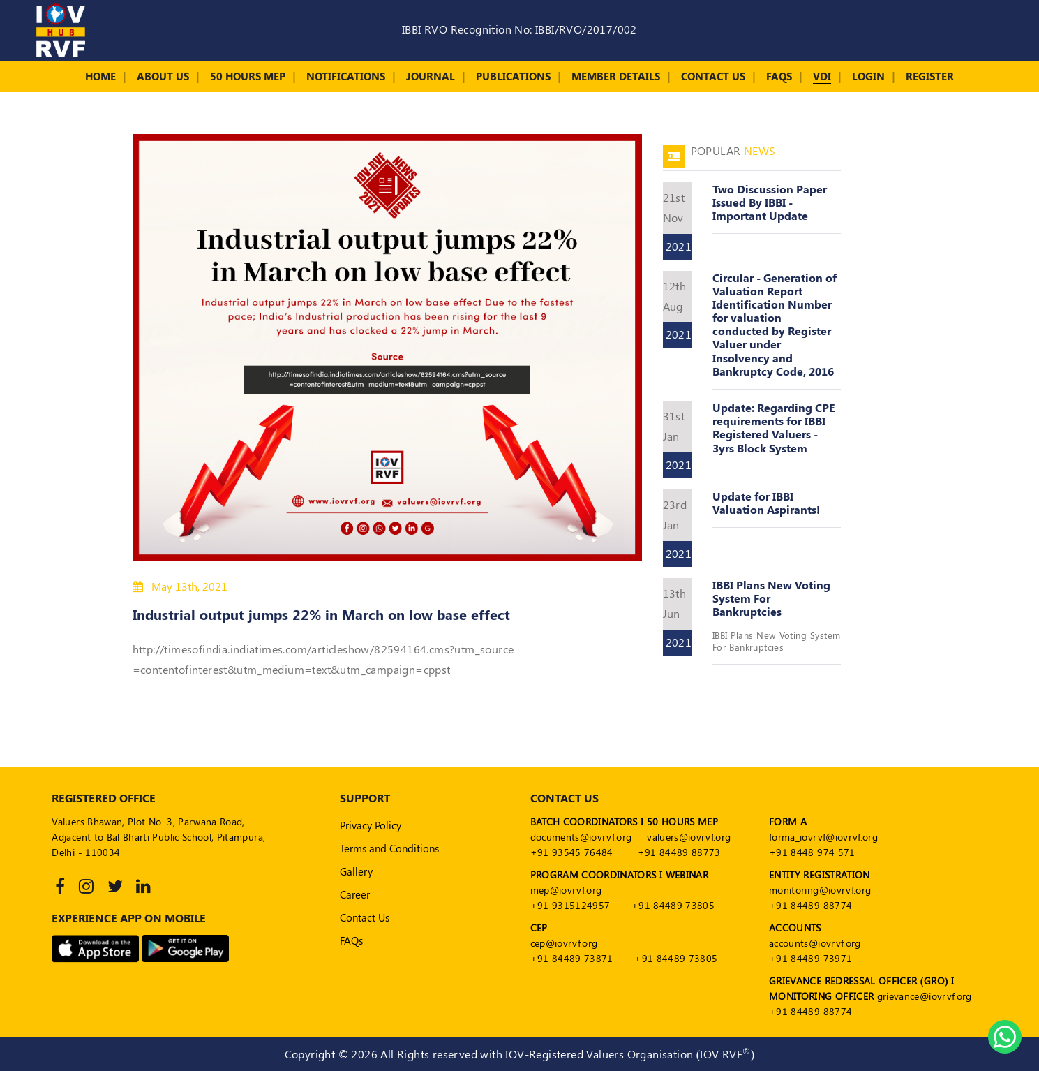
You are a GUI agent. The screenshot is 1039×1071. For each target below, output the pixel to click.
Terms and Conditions (389, 848)
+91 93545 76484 (571, 852)
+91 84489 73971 (810, 958)
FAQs (779, 76)
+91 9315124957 (570, 905)
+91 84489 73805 (673, 905)
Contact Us (713, 76)
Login (868, 76)
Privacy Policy (370, 825)
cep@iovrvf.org (564, 943)
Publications (513, 76)
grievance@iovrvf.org (924, 996)
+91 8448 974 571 (812, 852)
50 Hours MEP (247, 76)
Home (100, 76)
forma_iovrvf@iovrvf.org (823, 836)
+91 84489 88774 (810, 905)
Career (355, 894)
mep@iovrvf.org (566, 889)
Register (930, 76)
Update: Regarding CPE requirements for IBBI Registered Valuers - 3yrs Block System (773, 427)
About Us (163, 76)
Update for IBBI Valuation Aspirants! (766, 503)
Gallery (356, 871)
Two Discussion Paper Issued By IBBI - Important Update (769, 202)
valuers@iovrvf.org (689, 836)
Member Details (615, 76)
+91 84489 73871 (571, 958)
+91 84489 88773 (679, 852)
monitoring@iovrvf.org (820, 889)
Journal (430, 76)
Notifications (345, 76)
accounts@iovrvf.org (815, 943)
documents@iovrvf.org (581, 836)
